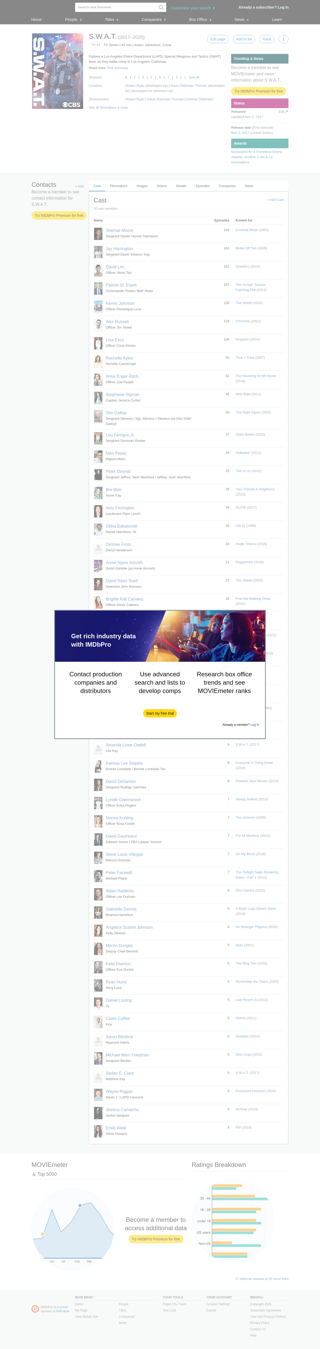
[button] (160, 713)
